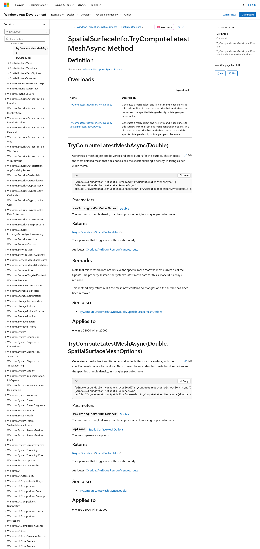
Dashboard (248, 14)
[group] (132, 185)
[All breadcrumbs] (71, 27)
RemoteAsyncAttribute (124, 249)
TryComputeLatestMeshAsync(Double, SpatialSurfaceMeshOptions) (121, 311)
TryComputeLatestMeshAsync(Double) (91, 104)
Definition (222, 33)
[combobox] (26, 32)
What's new (229, 14)
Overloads (222, 38)
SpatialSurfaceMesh (107, 232)
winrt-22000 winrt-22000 (91, 330)
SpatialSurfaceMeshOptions (106, 429)
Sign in (252, 4)
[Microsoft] (6, 5)
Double (124, 208)
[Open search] (243, 5)
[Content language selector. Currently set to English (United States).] (20, 544)
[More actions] (189, 27)
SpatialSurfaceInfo (131, 26)
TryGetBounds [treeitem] (23, 57)
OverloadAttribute (97, 249)
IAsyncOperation (82, 232)
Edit (188, 155)
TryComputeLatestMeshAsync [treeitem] (32, 50)
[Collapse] (44, 24)
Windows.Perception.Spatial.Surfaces (97, 26)
